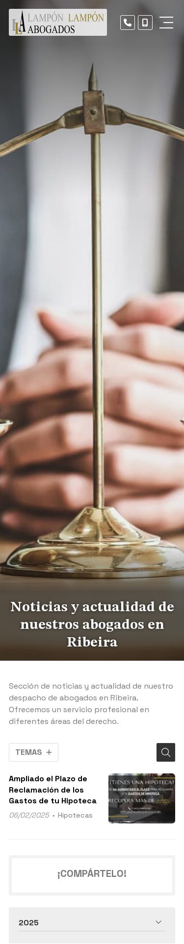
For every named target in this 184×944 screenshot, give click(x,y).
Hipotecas (75, 815)
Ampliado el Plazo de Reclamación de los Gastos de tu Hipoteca (53, 789)
